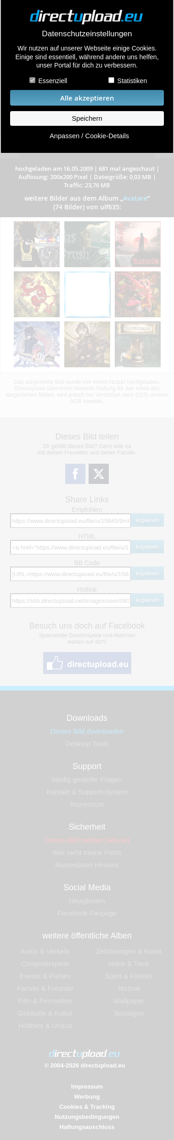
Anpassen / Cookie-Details (89, 136)
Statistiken (132, 80)
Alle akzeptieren (87, 98)
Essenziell (52, 80)
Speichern (87, 118)
